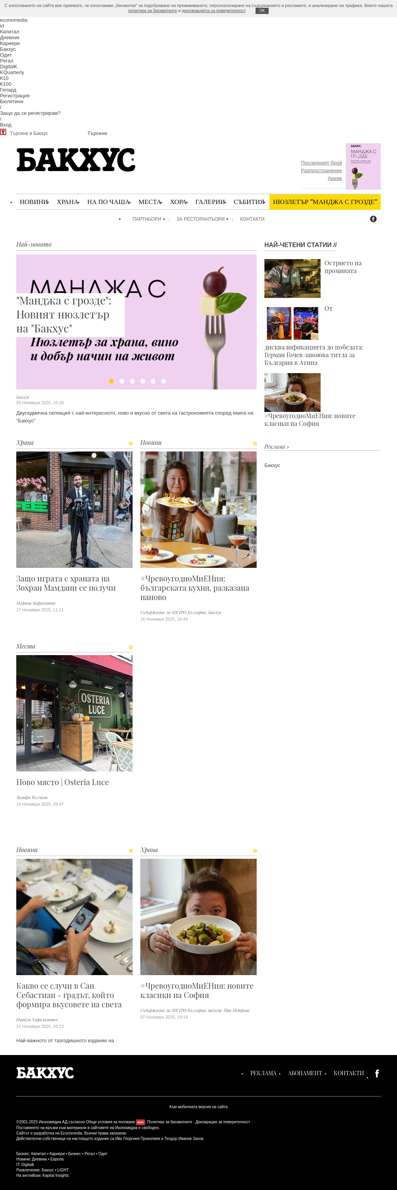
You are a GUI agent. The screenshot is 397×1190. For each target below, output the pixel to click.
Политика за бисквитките (169, 1122)
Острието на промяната (313, 278)
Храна (67, 201)
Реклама (263, 1073)
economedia (14, 20)
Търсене (97, 133)
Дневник (9, 37)
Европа (57, 1159)
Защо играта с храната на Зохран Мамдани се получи (66, 583)
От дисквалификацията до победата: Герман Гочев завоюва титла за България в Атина (313, 335)
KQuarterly (12, 72)
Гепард (8, 90)
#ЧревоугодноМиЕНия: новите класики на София (197, 990)
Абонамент (305, 1073)
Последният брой (321, 163)
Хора (178, 201)
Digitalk (27, 1164)
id (2, 26)
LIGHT (63, 1170)
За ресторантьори (201, 219)
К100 (5, 84)
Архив (335, 178)
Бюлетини (11, 101)
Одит (6, 55)
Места (149, 201)
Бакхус (8, 49)
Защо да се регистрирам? (30, 113)
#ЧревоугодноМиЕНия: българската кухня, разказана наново (194, 588)
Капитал (9, 32)
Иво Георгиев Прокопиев (137, 1138)
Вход (5, 125)
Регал (7, 61)
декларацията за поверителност (213, 10)
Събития (249, 201)
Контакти (252, 219)
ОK (262, 11)
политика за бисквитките (152, 10)
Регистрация (14, 96)
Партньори (147, 219)
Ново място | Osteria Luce (62, 782)
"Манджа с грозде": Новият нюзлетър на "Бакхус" (65, 314)
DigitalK (8, 66)
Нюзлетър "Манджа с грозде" (325, 201)
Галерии (210, 201)
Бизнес (74, 1154)
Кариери (10, 43)
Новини (34, 201)
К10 (4, 78)
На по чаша (108, 201)
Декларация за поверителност (222, 1122)
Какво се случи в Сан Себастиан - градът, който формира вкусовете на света (69, 995)
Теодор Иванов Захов (184, 1138)
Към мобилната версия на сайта (198, 1107)
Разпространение (321, 170)
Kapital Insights (56, 1175)
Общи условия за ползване (110, 1122)
